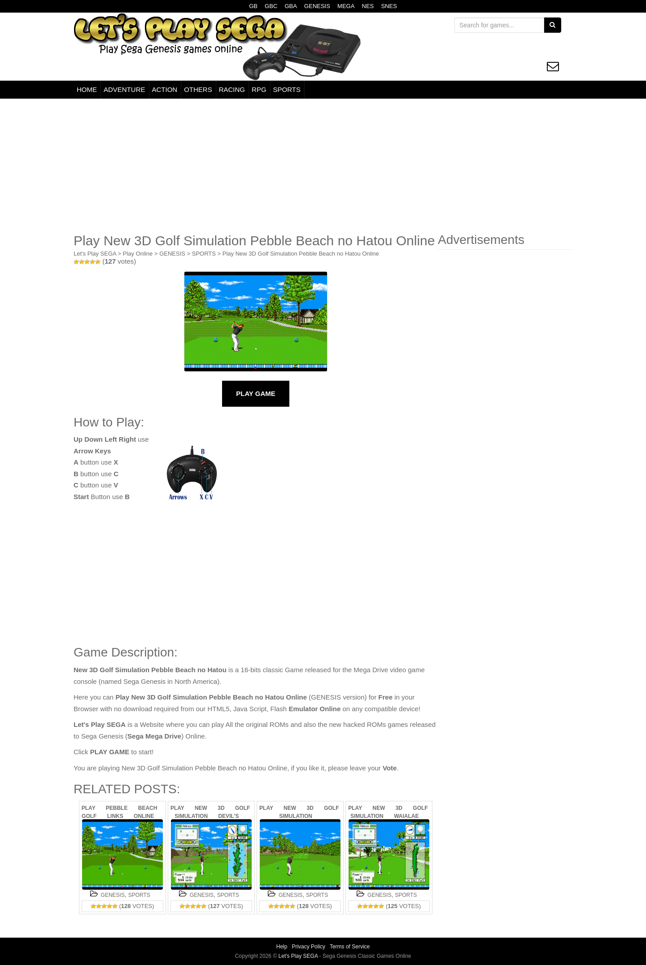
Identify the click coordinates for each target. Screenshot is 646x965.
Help (282, 946)
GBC (271, 6)
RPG (259, 89)
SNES (389, 6)
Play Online (138, 253)
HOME (87, 89)
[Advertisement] (323, 166)
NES (368, 6)
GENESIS (317, 6)
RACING (232, 89)
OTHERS (198, 89)
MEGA (345, 6)
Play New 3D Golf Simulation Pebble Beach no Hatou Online (301, 253)
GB (253, 6)
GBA (290, 6)
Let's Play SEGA (95, 253)
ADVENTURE (124, 89)
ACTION (165, 89)
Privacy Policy (308, 946)
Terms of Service (350, 946)
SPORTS (287, 89)
